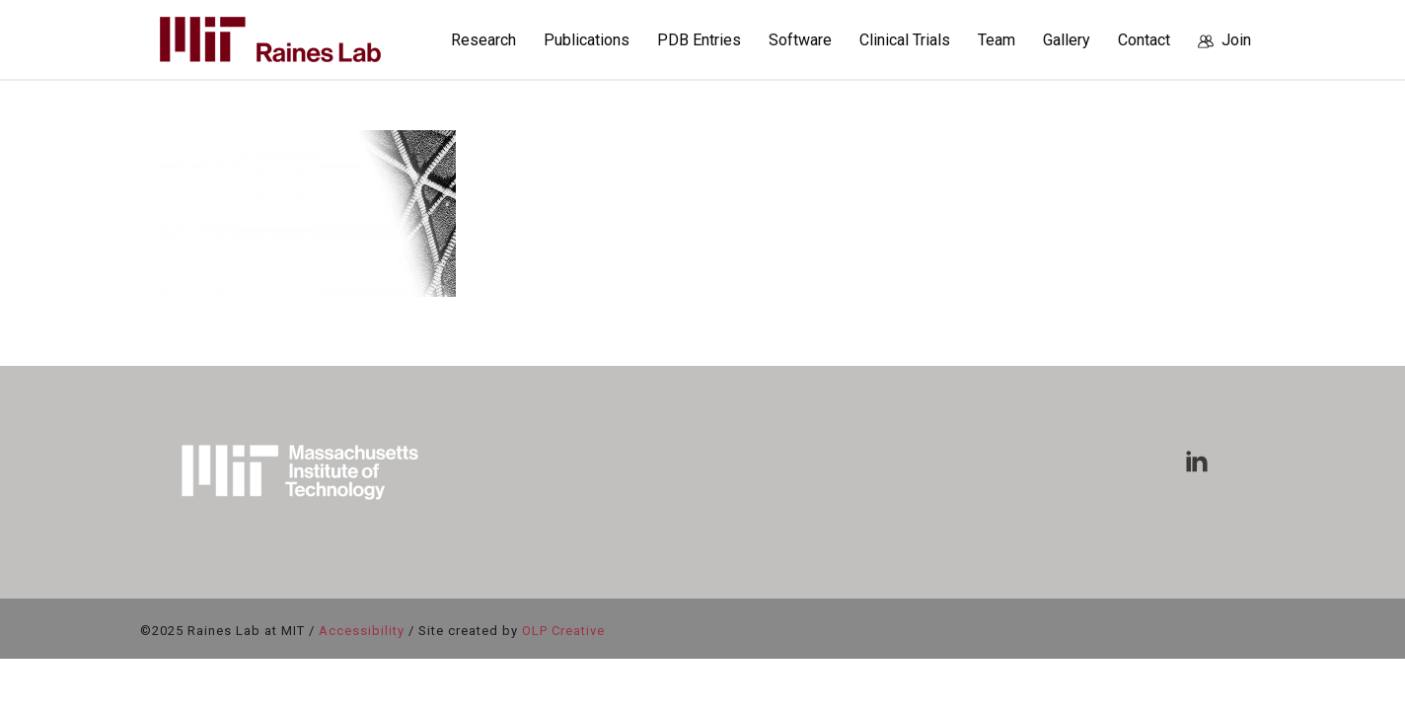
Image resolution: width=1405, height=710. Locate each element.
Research (483, 40)
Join (1224, 40)
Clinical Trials (904, 40)
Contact (1144, 40)
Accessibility (362, 630)
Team (996, 40)
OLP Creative (563, 630)
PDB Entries (699, 40)
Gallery (1066, 40)
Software (800, 40)
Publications (586, 40)
